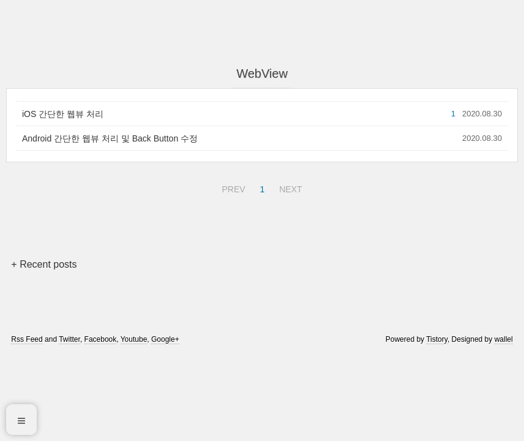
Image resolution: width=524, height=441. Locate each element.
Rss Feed (26, 339)
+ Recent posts (44, 264)
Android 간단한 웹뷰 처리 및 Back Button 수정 (110, 138)
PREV (232, 187)
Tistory (436, 339)
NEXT (289, 187)
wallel (504, 339)
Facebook (100, 339)
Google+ (165, 339)
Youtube (134, 339)
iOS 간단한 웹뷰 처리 (62, 114)
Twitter (69, 339)
